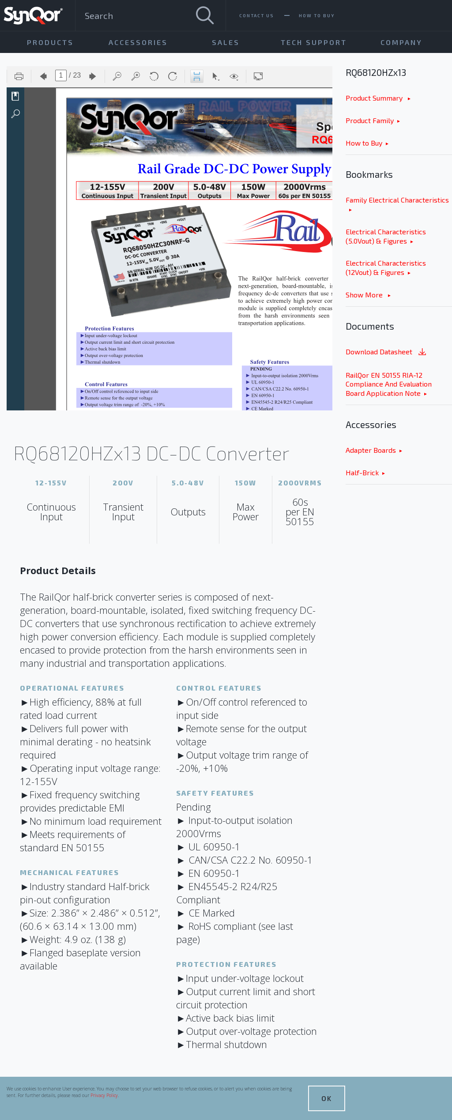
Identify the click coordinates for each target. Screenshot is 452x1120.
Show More (365, 294)
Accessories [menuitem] (138, 42)
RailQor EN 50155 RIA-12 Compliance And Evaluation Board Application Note (389, 384)
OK (326, 1098)
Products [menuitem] (50, 42)
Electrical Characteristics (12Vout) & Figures (386, 267)
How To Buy (317, 15)
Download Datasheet (387, 352)
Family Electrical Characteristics (397, 199)
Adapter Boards (371, 450)
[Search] (205, 15)
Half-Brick (362, 472)
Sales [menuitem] (226, 42)
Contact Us (256, 15)
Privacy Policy (104, 1095)
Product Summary (375, 98)
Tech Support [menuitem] (314, 42)
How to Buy (364, 143)
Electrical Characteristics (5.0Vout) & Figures (386, 236)
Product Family (370, 120)
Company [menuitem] (401, 42)
